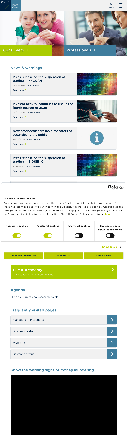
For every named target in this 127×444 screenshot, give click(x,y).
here (108, 214)
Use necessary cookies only (23, 255)
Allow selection (63, 255)
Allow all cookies (103, 255)
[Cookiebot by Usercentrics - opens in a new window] (110, 187)
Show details (110, 246)
